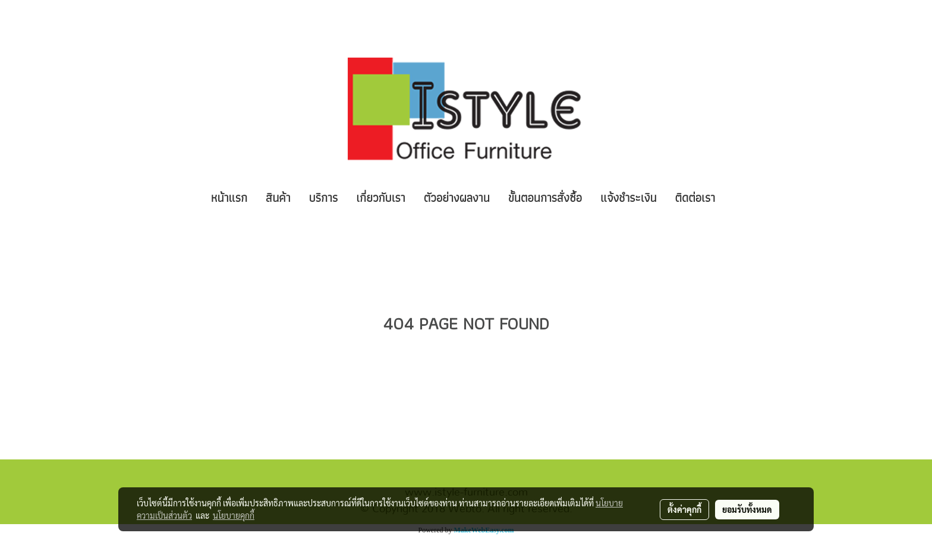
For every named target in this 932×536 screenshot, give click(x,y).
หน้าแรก (229, 197)
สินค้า (278, 197)
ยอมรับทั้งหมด (747, 509)
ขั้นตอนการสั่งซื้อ (545, 197)
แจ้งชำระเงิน (628, 197)
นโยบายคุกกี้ (233, 515)
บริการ (323, 197)
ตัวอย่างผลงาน (457, 197)
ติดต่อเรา (695, 197)
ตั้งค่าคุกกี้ (684, 509)
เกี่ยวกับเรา (380, 197)
